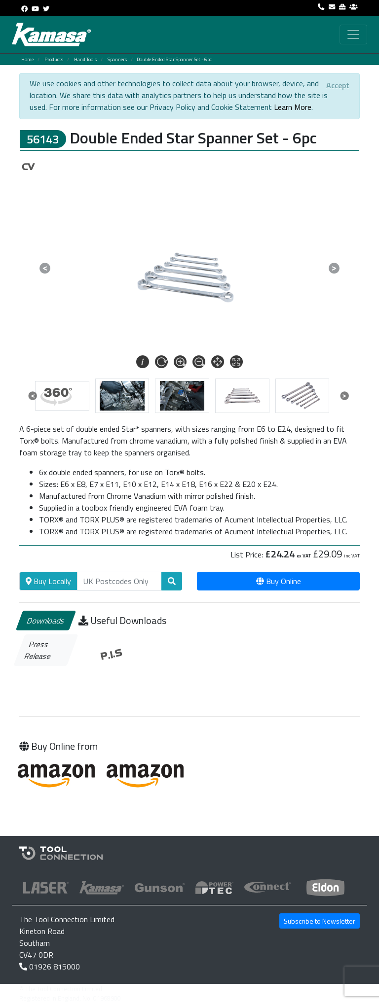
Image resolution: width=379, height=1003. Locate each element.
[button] (45, 268)
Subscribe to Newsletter (319, 921)
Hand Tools (85, 59)
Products (53, 59)
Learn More (292, 107)
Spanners (117, 59)
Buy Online (278, 581)
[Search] (119, 581)
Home (27, 59)
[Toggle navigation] (353, 34)
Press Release (38, 650)
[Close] (337, 85)
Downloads (46, 620)
